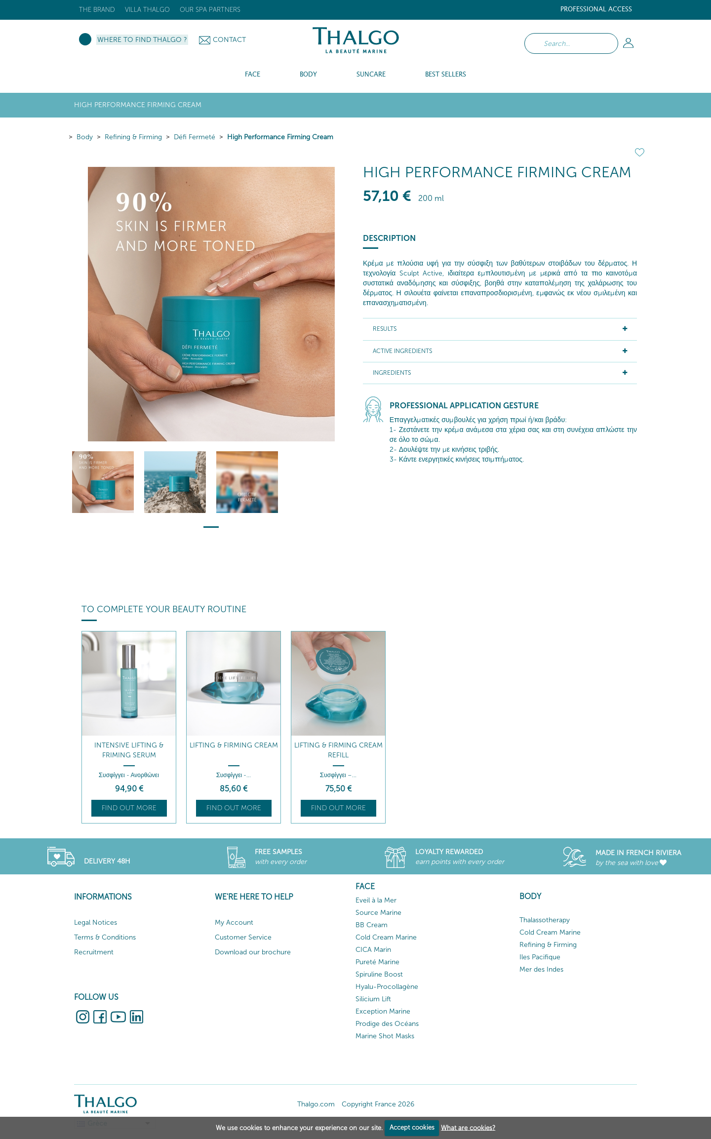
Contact (229, 40)
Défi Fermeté (194, 137)
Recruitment (94, 952)
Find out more (129, 808)
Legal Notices (95, 922)
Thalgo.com (316, 1104)
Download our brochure (253, 952)
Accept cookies (412, 1127)
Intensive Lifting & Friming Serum (128, 750)
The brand (97, 9)
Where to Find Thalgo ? (142, 40)
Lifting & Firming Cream (234, 745)
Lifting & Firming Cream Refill (338, 750)
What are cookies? (468, 1127)
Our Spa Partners (210, 9)
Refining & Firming (133, 137)
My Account (234, 922)
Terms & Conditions (105, 937)
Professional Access (596, 9)
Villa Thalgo (147, 9)
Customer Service (243, 937)
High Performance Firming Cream (280, 137)
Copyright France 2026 (378, 1104)
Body (85, 137)
